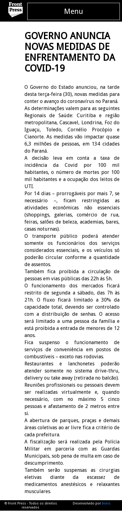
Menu (73, 11)
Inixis (106, 503)
